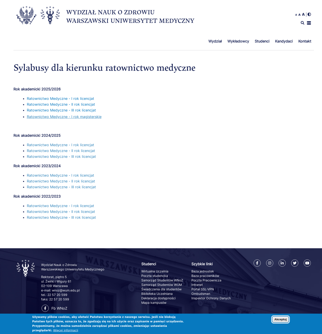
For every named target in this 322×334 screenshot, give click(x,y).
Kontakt (304, 41)
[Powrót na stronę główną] (26, 277)
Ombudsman (200, 293)
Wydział (215, 41)
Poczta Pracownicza (206, 280)
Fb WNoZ (54, 308)
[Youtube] (307, 263)
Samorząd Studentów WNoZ (162, 280)
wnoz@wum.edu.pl (66, 290)
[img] (309, 14)
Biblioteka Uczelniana (157, 293)
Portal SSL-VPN (202, 289)
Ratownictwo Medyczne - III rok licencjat (61, 110)
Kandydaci (284, 41)
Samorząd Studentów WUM (161, 285)
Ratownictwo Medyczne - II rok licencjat (61, 104)
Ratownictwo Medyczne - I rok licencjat (60, 98)
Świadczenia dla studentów (161, 289)
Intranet (197, 285)
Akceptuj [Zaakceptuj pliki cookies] (280, 320)
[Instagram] (269, 263)
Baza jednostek (202, 271)
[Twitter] (294, 263)
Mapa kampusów (153, 302)
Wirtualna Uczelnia (154, 271)
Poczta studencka (154, 276)
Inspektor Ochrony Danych (211, 298)
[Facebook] (257, 263)
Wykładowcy (238, 41)
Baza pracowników (205, 276)
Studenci (262, 41)
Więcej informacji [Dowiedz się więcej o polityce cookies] (65, 331)
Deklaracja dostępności (158, 298)
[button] (309, 23)
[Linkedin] (282, 263)
